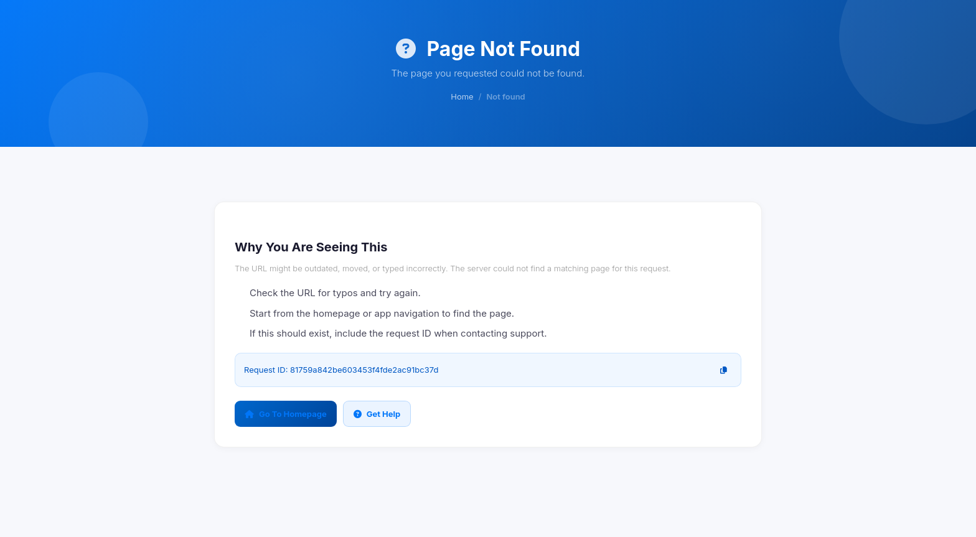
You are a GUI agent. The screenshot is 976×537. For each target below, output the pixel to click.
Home (462, 96)
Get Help (377, 414)
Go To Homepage (286, 414)
